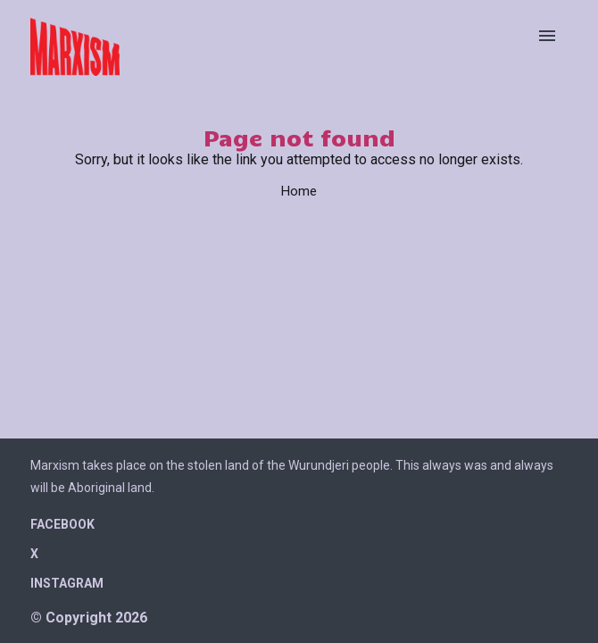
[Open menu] (547, 35)
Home (299, 191)
